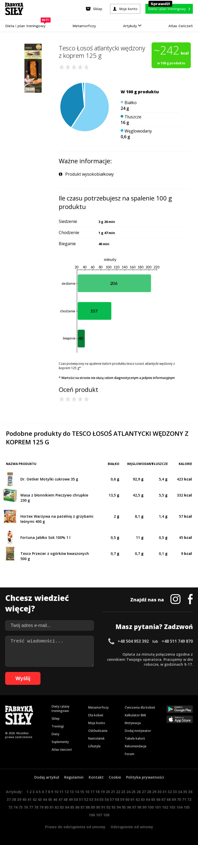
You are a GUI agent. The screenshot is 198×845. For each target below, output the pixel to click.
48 (65, 799)
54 (96, 799)
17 (92, 791)
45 (50, 799)
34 (180, 791)
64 (148, 799)
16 (87, 791)
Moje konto (96, 723)
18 (97, 791)
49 (71, 799)
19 (103, 791)
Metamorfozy (84, 26)
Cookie (115, 777)
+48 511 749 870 (177, 641)
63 (143, 799)
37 (9, 799)
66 (158, 799)
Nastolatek (96, 738)
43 (40, 799)
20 (108, 791)
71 (184, 799)
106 (92, 814)
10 (56, 791)
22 (118, 791)
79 (41, 807)
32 (170, 791)
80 (46, 807)
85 (72, 807)
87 (82, 807)
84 (67, 807)
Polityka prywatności (145, 777)
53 (91, 799)
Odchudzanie (98, 730)
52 (86, 799)
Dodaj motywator (138, 730)
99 (144, 807)
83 (62, 807)
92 (108, 807)
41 (29, 799)
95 (124, 807)
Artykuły (132, 26)
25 (133, 791)
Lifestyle (94, 746)
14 (77, 791)
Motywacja (133, 723)
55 (102, 799)
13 (72, 791)
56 (107, 799)
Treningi (58, 726)
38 (14, 799)
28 (149, 791)
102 (165, 807)
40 (24, 799)
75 (21, 807)
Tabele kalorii (135, 738)
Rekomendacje (135, 746)
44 (45, 799)
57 (112, 799)
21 (113, 791)
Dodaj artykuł (46, 777)
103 (172, 807)
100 (150, 807)
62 (138, 799)
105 (187, 807)
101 (158, 807)
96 (129, 807)
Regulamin (74, 777)
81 (52, 807)
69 (174, 799)
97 (134, 807)
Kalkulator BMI (135, 715)
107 (99, 814)
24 (128, 791)
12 (66, 791)
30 (159, 791)
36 (190, 791)
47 (60, 799)
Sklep (56, 718)
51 (81, 799)
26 (139, 791)
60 (127, 799)
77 (31, 807)
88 (88, 807)
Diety (55, 734)
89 (93, 807)
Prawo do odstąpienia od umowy (75, 826)
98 (139, 807)
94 (119, 807)
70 (179, 799)
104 (179, 807)
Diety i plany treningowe (60, 708)
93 (113, 807)
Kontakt (96, 777)
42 (34, 799)
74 (15, 807)
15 (82, 791)
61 (132, 799)
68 (169, 799)
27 (144, 791)
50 (76, 799)
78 (36, 807)
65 (153, 799)
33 (175, 791)
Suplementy (60, 742)
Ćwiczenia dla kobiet (140, 707)
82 (57, 807)
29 (154, 791)
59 (122, 799)
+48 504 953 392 (133, 641)
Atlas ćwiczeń (180, 26)
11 (61, 791)
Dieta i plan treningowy (26, 24)
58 (117, 799)
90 (98, 807)
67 (163, 799)
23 (123, 791)
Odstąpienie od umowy (132, 826)
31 (164, 791)
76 (26, 807)
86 (77, 807)
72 (189, 799)
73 (10, 807)
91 (103, 807)
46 (55, 799)
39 (19, 799)
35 (185, 791)
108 (106, 814)
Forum (129, 754)
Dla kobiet (95, 715)
